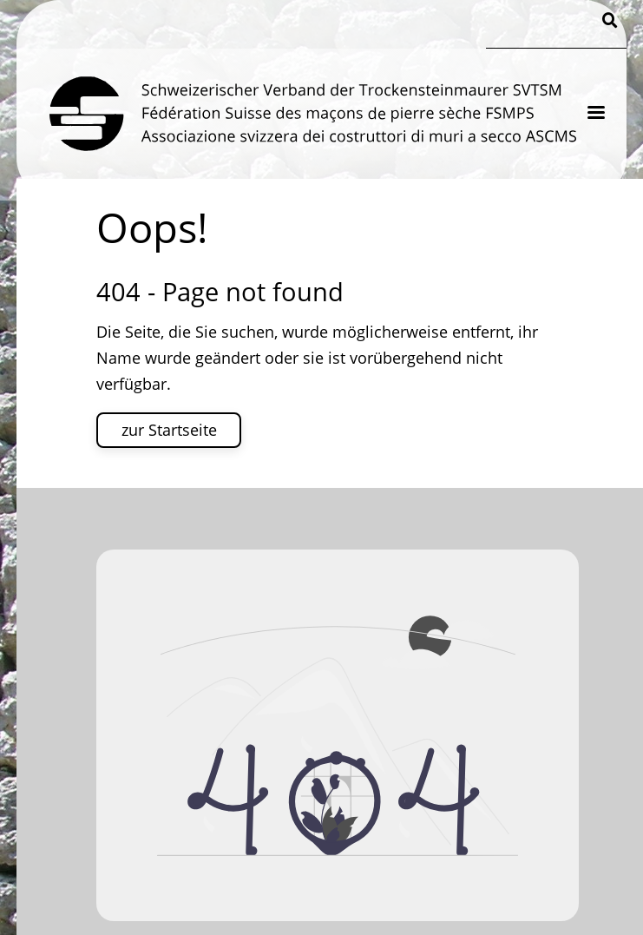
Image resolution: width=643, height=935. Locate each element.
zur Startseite (169, 429)
